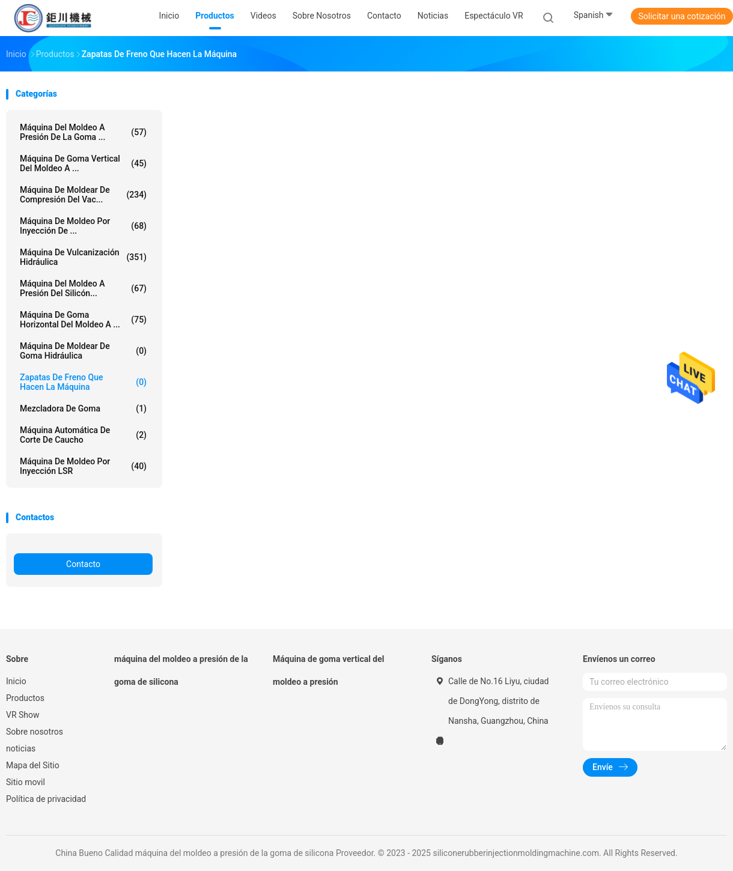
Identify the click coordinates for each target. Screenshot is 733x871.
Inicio (16, 681)
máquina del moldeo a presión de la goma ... (83, 132)
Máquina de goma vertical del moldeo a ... (83, 163)
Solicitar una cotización (681, 16)
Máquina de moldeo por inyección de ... (83, 225)
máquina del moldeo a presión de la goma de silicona (181, 670)
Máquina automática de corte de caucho (83, 435)
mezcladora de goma (83, 408)
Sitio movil (25, 782)
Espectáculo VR (493, 15)
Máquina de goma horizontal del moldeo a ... (83, 319)
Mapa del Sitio (32, 765)
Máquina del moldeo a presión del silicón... (83, 288)
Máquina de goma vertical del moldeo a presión (329, 670)
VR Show (23, 715)
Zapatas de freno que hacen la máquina (83, 382)
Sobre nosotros (34, 731)
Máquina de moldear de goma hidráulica (83, 350)
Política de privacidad (46, 799)
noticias (20, 748)
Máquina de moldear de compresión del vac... (83, 194)
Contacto (83, 564)
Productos (25, 698)
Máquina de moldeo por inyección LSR (83, 466)
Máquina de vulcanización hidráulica (83, 257)
